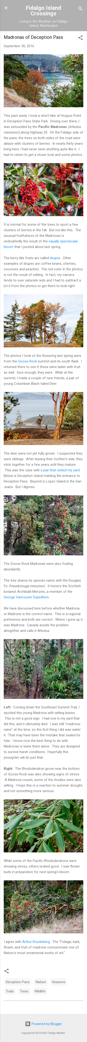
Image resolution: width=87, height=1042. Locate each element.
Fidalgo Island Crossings (43, 11)
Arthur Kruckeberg (36, 942)
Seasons (58, 982)
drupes (55, 258)
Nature (41, 982)
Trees (24, 991)
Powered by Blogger (43, 1024)
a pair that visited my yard (60, 470)
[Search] (80, 9)
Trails (10, 991)
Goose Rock (27, 361)
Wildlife (40, 991)
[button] (80, 38)
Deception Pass (18, 982)
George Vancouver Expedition (26, 597)
